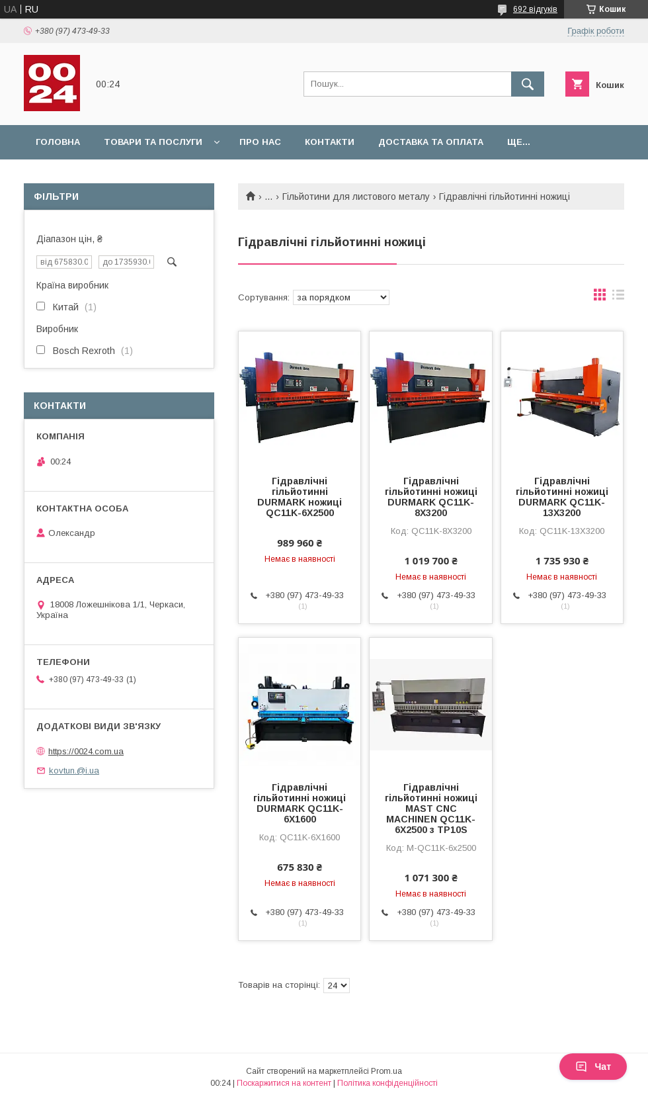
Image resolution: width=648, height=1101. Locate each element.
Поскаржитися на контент (284, 1083)
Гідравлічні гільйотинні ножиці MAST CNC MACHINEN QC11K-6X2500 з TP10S (431, 808)
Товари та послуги (153, 142)
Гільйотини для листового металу (356, 196)
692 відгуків (535, 9)
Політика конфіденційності (387, 1083)
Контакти (329, 142)
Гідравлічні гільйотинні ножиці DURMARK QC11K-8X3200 (431, 497)
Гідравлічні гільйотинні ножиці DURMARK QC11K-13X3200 (562, 497)
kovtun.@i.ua (74, 770)
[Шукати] (527, 84)
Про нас (260, 142)
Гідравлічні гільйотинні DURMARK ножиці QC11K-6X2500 (299, 497)
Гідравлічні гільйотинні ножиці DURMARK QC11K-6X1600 (299, 803)
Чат (593, 1067)
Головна (58, 142)
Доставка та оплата (430, 142)
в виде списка (618, 297)
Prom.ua (386, 1071)
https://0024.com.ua (86, 751)
